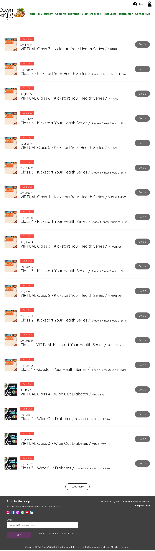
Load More (78, 486)
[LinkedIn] (31, 512)
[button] (149, 4)
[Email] (41, 525)
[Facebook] (13, 512)
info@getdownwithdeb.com (96, 547)
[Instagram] (8, 512)
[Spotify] (22, 512)
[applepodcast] (17, 512)
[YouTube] (27, 512)
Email (10, 520)
